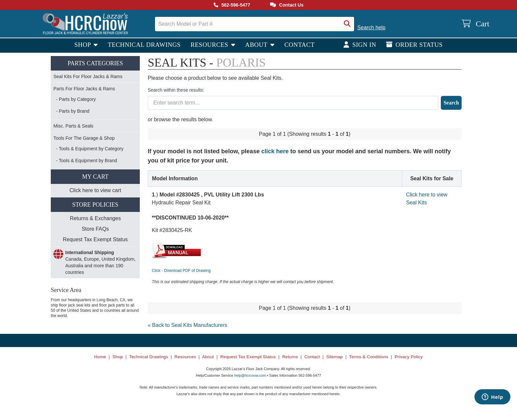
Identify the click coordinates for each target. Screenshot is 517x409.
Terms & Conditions (368, 356)
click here (275, 151)
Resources (210, 44)
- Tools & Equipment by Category (89, 148)
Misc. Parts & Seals (73, 126)
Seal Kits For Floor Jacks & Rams (87, 76)
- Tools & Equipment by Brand (86, 160)
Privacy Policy (409, 356)
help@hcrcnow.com (250, 375)
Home (100, 356)
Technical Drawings (144, 44)
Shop (83, 44)
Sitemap (334, 356)
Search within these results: (176, 90)
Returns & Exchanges (95, 218)
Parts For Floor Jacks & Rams (84, 88)
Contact (299, 44)
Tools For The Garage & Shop (84, 138)
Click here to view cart (95, 190)
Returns (290, 356)
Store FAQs (95, 229)
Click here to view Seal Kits (426, 198)
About (257, 44)
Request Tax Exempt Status (95, 239)
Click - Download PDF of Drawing (181, 270)
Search (451, 102)
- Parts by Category (76, 99)
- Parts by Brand (72, 111)
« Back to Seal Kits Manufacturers (187, 325)
